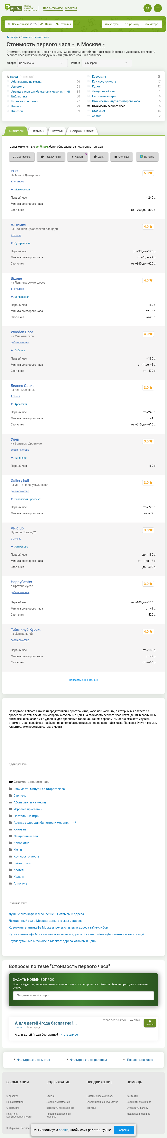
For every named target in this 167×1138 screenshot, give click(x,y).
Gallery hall (20, 481)
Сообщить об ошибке (139, 1102)
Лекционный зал (103, 91)
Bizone (16, 278)
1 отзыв (15, 396)
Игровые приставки (24, 101)
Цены (46, 24)
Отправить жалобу (137, 1107)
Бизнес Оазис (22, 385)
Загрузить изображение (60, 1107)
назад (22, 76)
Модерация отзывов (138, 1113)
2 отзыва (16, 235)
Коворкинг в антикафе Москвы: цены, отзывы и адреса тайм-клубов (58, 927)
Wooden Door (22, 332)
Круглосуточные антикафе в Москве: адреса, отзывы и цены (52, 941)
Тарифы (91, 1107)
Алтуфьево (21, 546)
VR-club (17, 528)
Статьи (50, 1096)
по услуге (112, 24)
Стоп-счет (98, 111)
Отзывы (63, 24)
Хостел (96, 115)
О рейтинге (12, 1107)
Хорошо (124, 1129)
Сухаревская (22, 243)
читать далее (68, 1034)
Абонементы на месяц (26, 81)
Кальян (16, 106)
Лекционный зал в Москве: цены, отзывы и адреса (46, 921)
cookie (63, 1130)
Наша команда (15, 1102)
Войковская (22, 296)
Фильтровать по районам (86, 1060)
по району (132, 24)
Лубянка (20, 350)
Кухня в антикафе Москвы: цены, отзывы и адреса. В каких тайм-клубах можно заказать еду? (77, 934)
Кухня (96, 86)
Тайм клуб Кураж (26, 629)
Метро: (11, 62)
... (15, 775)
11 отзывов (17, 288)
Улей (15, 439)
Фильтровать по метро (31, 1060)
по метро (151, 24)
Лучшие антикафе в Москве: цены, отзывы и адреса (46, 914)
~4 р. (153, 203)
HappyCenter (21, 582)
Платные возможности (100, 1096)
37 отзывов (17, 181)
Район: (75, 62)
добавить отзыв (20, 342)
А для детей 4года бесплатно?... (46, 1023)
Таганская (21, 457)
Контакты (132, 1096)
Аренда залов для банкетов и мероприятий (40, 91)
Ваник (18, 1027)
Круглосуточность (104, 81)
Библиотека (19, 96)
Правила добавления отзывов (58, 1115)
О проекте (12, 1096)
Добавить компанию (58, 1102)
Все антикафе (22, 24)
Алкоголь (17, 86)
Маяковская (22, 189)
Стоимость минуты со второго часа (116, 101)
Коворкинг (99, 76)
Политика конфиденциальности (18, 1115)
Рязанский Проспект (27, 499)
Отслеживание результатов (102, 1102)
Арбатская (21, 404)
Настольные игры (104, 96)
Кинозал (17, 111)
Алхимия (18, 225)
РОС (14, 171)
